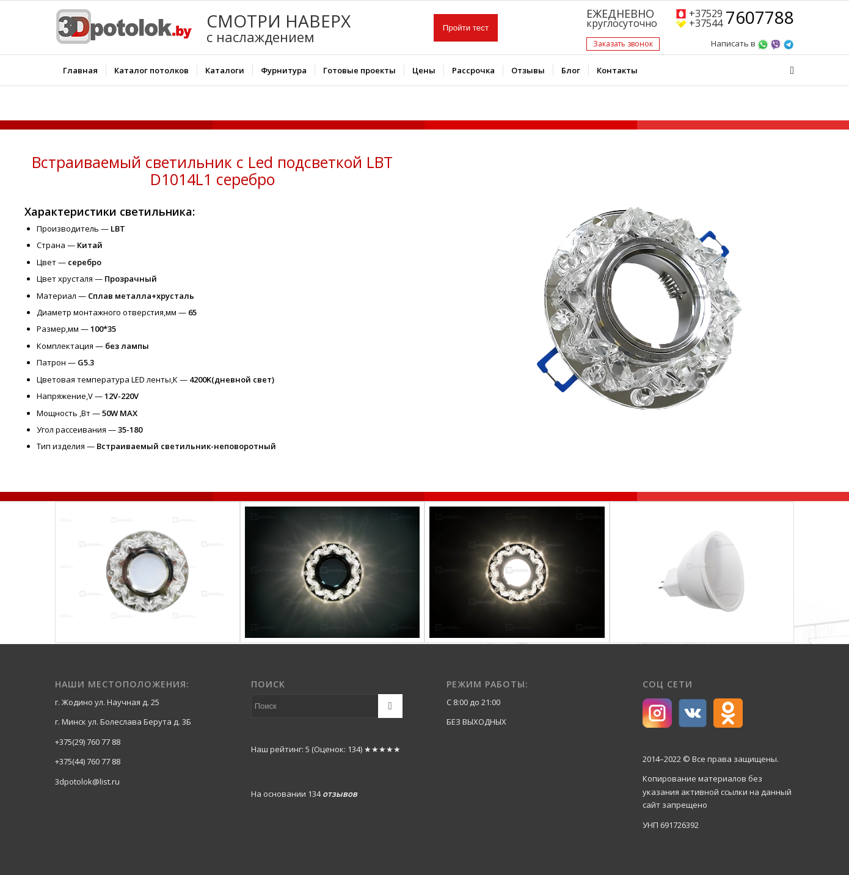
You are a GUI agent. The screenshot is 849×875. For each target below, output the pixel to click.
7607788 (760, 18)
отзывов (339, 793)
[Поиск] (788, 70)
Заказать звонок (623, 43)
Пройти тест (466, 27)
